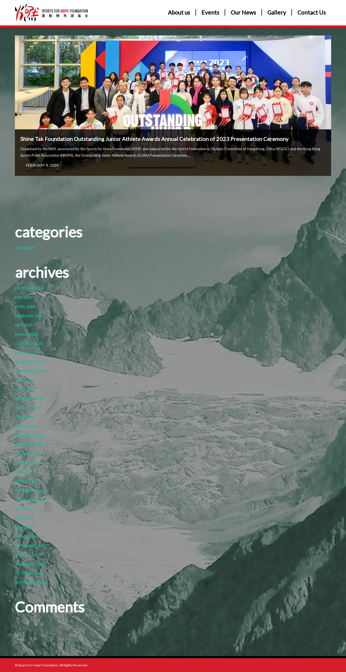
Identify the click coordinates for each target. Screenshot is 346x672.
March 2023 (26, 334)
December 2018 (29, 398)
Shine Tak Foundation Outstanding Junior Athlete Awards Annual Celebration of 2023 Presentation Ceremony (154, 139)
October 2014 (29, 573)
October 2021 (29, 343)
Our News (243, 12)
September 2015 (30, 545)
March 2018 (26, 426)
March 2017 (26, 481)
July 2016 (24, 509)
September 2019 (30, 371)
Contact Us (311, 12)
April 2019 (25, 389)
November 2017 (30, 444)
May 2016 (23, 527)
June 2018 (24, 417)
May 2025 (23, 297)
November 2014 (30, 564)
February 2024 (29, 316)
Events (210, 12)
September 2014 (30, 582)
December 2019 (29, 362)
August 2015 (27, 555)
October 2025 (29, 288)
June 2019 (24, 380)
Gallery (276, 12)
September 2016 (30, 500)
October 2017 (29, 454)
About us (179, 12)
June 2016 (24, 518)
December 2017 (29, 435)
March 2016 (26, 536)
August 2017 (27, 463)
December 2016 (29, 490)
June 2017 (24, 472)
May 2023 (23, 325)
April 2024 (25, 306)
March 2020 (26, 352)
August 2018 (27, 408)
